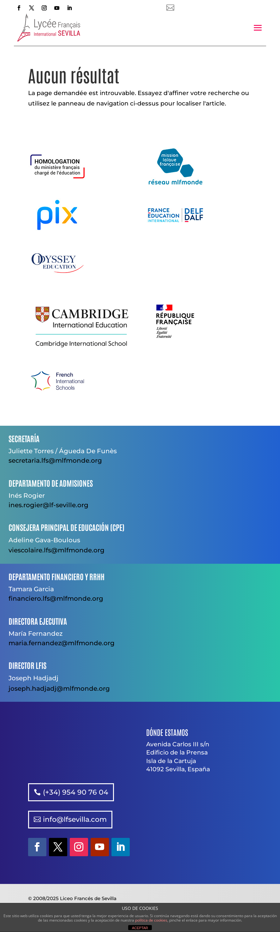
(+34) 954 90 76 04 (75, 792)
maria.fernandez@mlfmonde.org (62, 643)
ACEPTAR (140, 928)
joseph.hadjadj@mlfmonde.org (59, 688)
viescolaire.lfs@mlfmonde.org (56, 550)
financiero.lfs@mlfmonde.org (56, 598)
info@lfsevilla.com (75, 819)
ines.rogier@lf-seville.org (48, 505)
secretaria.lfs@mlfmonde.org (55, 460)
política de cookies (151, 920)
